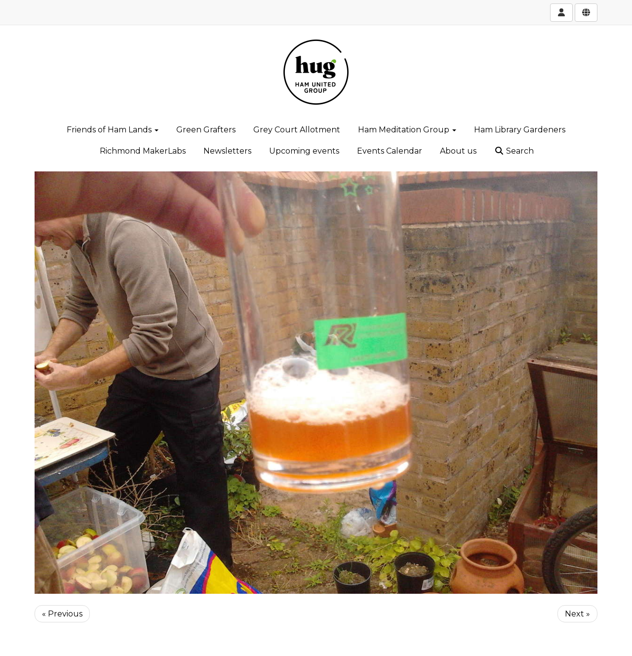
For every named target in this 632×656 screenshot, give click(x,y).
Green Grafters (206, 129)
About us (458, 151)
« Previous (62, 613)
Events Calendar (389, 151)
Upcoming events (304, 151)
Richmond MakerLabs (143, 151)
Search (514, 151)
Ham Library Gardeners (519, 129)
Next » (577, 613)
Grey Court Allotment (296, 129)
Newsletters (227, 151)
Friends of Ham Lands (112, 129)
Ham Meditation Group (407, 129)
